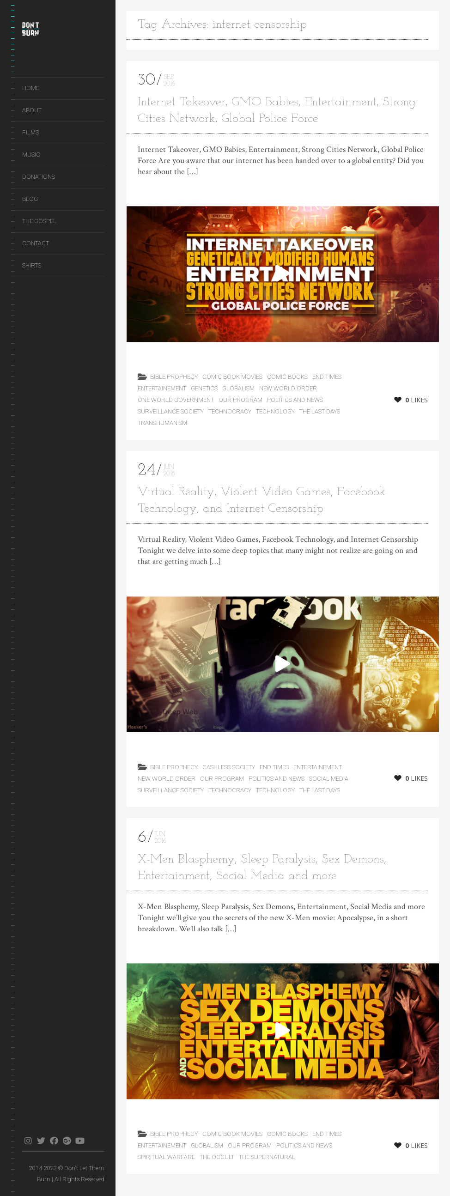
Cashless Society (228, 767)
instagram (28, 1140)
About (32, 110)
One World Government (176, 399)
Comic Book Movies (232, 376)
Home (30, 88)
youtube (79, 1140)
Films (30, 132)
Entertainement (162, 388)
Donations (38, 176)
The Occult (217, 1157)
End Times (326, 376)
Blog (30, 198)
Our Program (240, 399)
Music (31, 154)
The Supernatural (267, 1157)
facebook (54, 1140)
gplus (67, 1140)
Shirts (31, 265)
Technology (275, 411)
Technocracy (229, 411)
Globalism (238, 388)
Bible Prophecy (174, 376)
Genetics (204, 388)
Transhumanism (162, 422)
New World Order (288, 388)
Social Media (328, 778)
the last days (319, 411)
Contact (35, 243)
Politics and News (295, 399)
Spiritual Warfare (166, 1157)
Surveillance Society (171, 411)
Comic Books (287, 376)
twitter (41, 1140)
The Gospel (39, 221)
